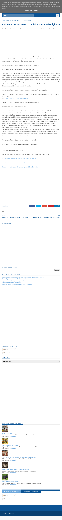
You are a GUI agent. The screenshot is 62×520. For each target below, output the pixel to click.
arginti (13, 33)
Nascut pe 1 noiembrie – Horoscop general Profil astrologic (21, 171)
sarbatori (36, 33)
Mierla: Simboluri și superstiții (10, 485)
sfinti (44, 33)
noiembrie (31, 33)
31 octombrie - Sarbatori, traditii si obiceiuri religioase (19, 167)
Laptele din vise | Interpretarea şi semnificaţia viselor (16, 285)
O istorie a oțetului (7, 437)
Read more (13, 440)
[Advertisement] (17, 49)
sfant (40, 33)
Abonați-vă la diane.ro (11, 495)
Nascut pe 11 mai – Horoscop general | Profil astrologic (17, 288)
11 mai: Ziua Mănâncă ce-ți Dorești (11, 286)
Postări (5, 353)
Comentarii (6, 357)
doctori (26, 33)
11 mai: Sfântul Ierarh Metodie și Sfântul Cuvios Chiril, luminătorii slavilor (23, 281)
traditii (52, 33)
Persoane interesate (31, 495)
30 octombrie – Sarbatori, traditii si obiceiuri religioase (19, 163)
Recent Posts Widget (5, 491)
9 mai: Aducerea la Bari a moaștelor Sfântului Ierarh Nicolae (19, 461)
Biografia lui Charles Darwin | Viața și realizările (15, 473)
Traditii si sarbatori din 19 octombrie (16, 102)
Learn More (28, 11)
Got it (36, 11)
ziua (56, 33)
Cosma (17, 33)
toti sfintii (48, 33)
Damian (22, 33)
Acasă (3, 21)
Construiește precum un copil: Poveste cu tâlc (14, 283)
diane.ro (12, 517)
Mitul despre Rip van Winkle (10, 449)
